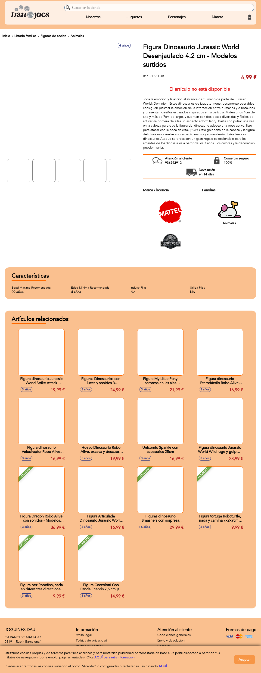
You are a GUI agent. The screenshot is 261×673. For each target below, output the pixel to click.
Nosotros (93, 17)
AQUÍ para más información (114, 657)
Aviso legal (84, 635)
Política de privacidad (91, 640)
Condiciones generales (174, 635)
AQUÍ (163, 666)
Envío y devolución (171, 640)
